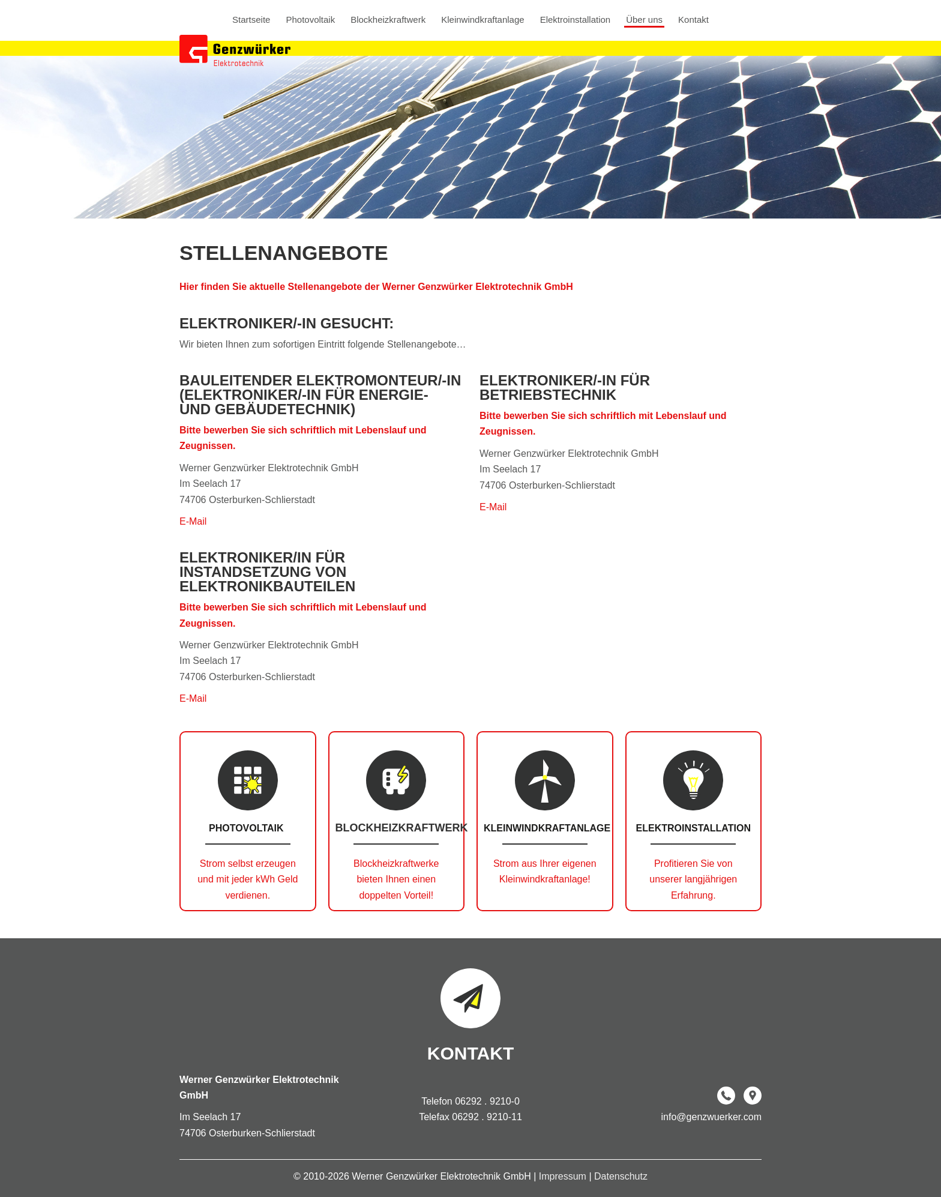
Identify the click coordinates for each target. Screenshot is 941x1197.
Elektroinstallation (575, 20)
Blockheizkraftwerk (387, 20)
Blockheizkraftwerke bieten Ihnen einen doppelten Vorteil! (396, 879)
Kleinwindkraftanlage (482, 20)
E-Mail (192, 521)
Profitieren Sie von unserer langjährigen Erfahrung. (693, 879)
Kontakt (693, 20)
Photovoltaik (310, 20)
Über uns (644, 20)
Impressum (564, 1176)
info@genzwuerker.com (711, 1117)
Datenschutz (621, 1176)
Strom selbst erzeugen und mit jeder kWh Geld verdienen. (247, 879)
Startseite (251, 20)
